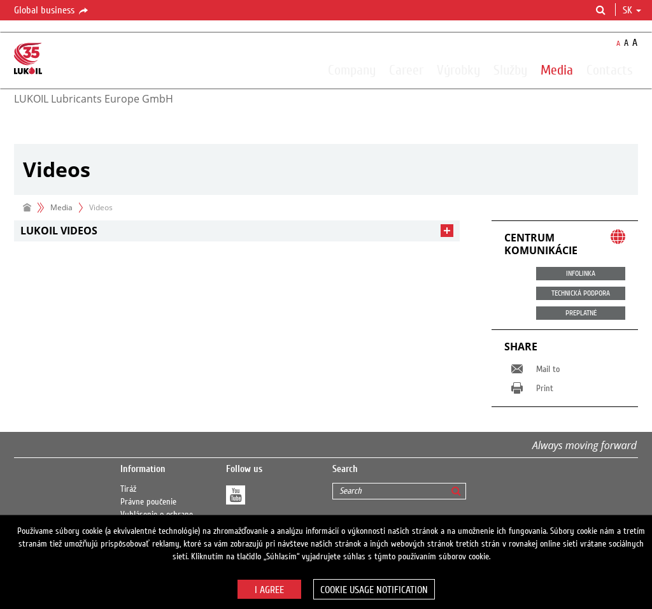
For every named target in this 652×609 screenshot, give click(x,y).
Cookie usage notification (374, 590)
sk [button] (632, 10)
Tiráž (128, 489)
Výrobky (458, 69)
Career (406, 69)
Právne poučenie (148, 502)
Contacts (609, 69)
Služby (510, 69)
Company (352, 69)
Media (557, 69)
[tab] (237, 231)
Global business (52, 10)
